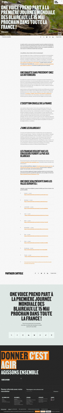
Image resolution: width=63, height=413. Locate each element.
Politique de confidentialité (12, 409)
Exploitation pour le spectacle (17, 399)
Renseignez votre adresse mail (34, 389)
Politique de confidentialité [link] (56, 411)
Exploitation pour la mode (18, 401)
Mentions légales (3, 409)
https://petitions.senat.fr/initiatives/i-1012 (29, 174)
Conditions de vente (44, 409)
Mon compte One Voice (22, 409)
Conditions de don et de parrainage (33, 409)
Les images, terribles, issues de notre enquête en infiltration (38, 93)
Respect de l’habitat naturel (18, 404)
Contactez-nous (3, 409)
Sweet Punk (57, 409)
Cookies (9, 409)
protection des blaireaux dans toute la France (30, 167)
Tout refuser (43, 411)
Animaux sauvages (17, 402)
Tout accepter (37, 411)
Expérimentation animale (18, 400)
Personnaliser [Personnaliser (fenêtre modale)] (48, 411)
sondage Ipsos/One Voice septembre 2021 (30, 162)
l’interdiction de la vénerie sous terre (45, 166)
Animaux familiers (17, 403)
